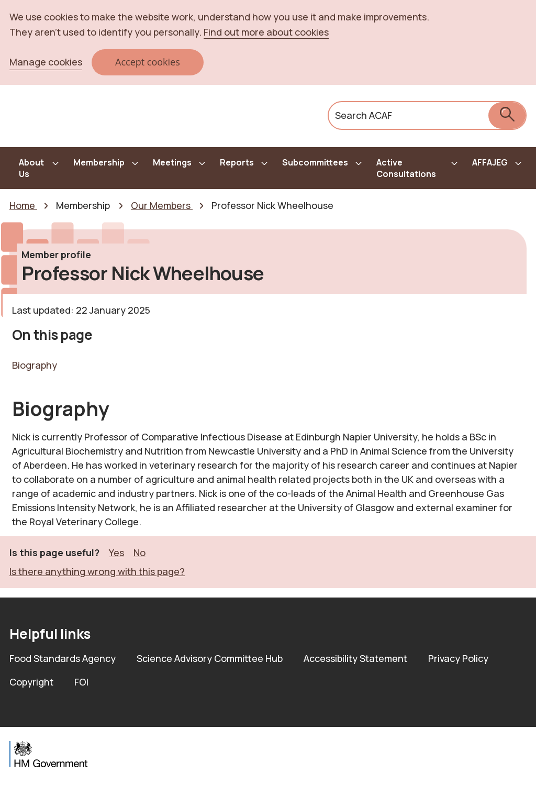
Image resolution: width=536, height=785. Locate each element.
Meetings (172, 162)
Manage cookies (45, 62)
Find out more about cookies (266, 32)
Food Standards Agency (62, 658)
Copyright (31, 682)
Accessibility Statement (355, 658)
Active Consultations (406, 168)
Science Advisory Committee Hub (210, 658)
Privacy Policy (458, 658)
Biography (34, 365)
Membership (99, 162)
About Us (31, 168)
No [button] (139, 552)
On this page (52, 334)
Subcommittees (315, 162)
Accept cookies (147, 62)
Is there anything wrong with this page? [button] (97, 571)
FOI (81, 682)
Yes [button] (116, 552)
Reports (237, 162)
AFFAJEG (490, 162)
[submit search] (507, 115)
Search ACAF (363, 115)
